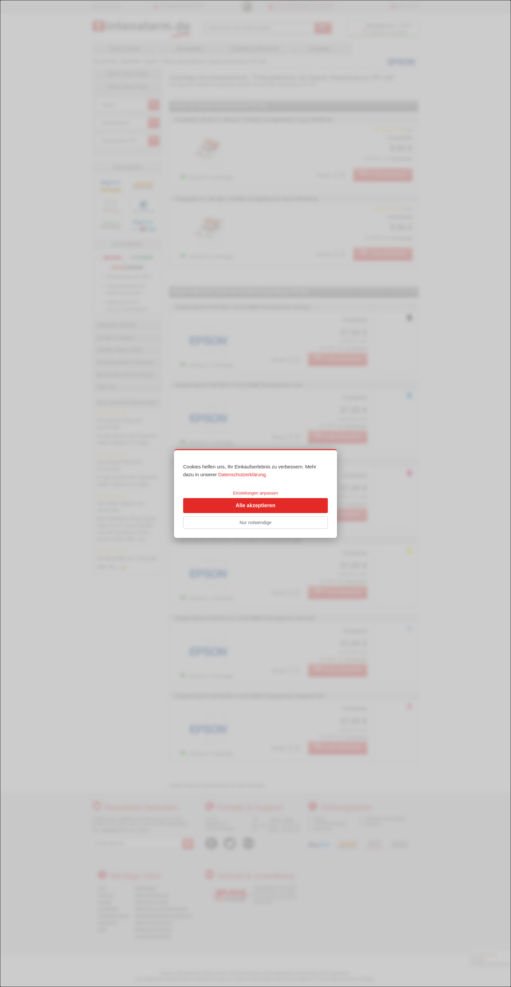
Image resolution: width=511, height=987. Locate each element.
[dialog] (255, 493)
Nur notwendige (255, 522)
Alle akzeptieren (255, 505)
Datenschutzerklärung (242, 474)
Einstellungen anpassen (255, 493)
